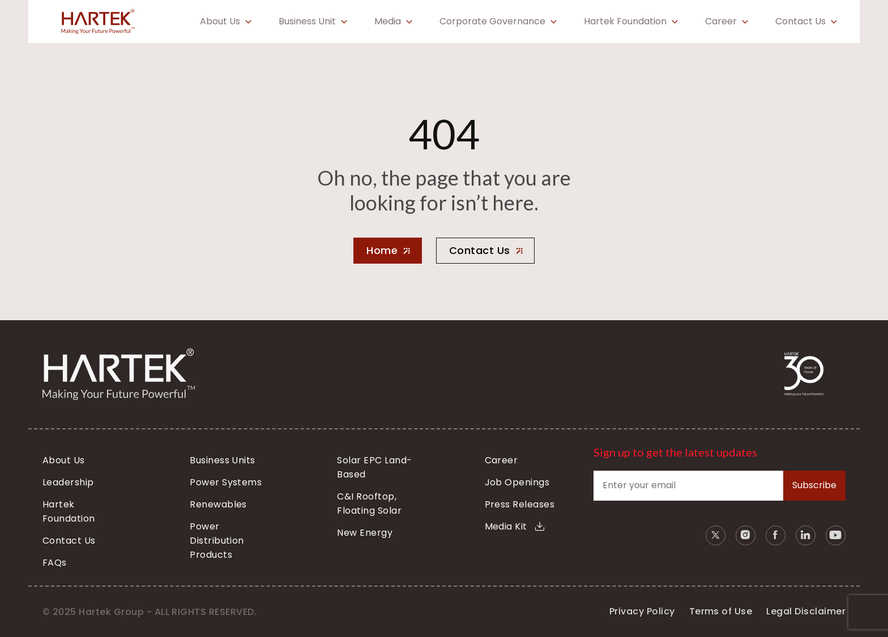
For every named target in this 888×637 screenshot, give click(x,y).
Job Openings (517, 482)
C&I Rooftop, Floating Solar (369, 503)
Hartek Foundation (625, 21)
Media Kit (515, 526)
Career (721, 21)
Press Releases (520, 504)
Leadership (68, 482)
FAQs (54, 562)
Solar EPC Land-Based (374, 467)
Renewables (218, 504)
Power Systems (226, 482)
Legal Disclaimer (806, 611)
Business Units (222, 460)
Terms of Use (721, 611)
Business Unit (307, 21)
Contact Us (800, 21)
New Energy (364, 532)
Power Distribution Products (217, 540)
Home (382, 250)
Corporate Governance (492, 21)
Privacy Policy (642, 611)
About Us (220, 21)
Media (387, 21)
